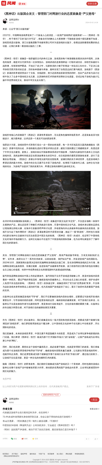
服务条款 (33, 454)
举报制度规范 (79, 454)
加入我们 (60, 454)
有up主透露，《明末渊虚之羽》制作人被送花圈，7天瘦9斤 (30, 421)
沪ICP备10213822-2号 (20, 462)
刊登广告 (42, 454)
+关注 (94, 399)
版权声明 (24, 454)
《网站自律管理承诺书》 (11, 456)
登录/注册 (92, 4)
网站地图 (69, 454)
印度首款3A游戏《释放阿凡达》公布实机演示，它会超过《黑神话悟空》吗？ (39, 425)
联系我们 (6, 454)
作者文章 (7, 409)
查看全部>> (94, 409)
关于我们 (15, 454)
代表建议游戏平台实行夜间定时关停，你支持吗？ (26, 412)
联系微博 (51, 454)
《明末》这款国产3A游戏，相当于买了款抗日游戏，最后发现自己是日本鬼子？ (40, 429)
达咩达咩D (14, 20)
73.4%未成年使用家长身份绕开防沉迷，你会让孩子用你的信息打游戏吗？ (37, 417)
